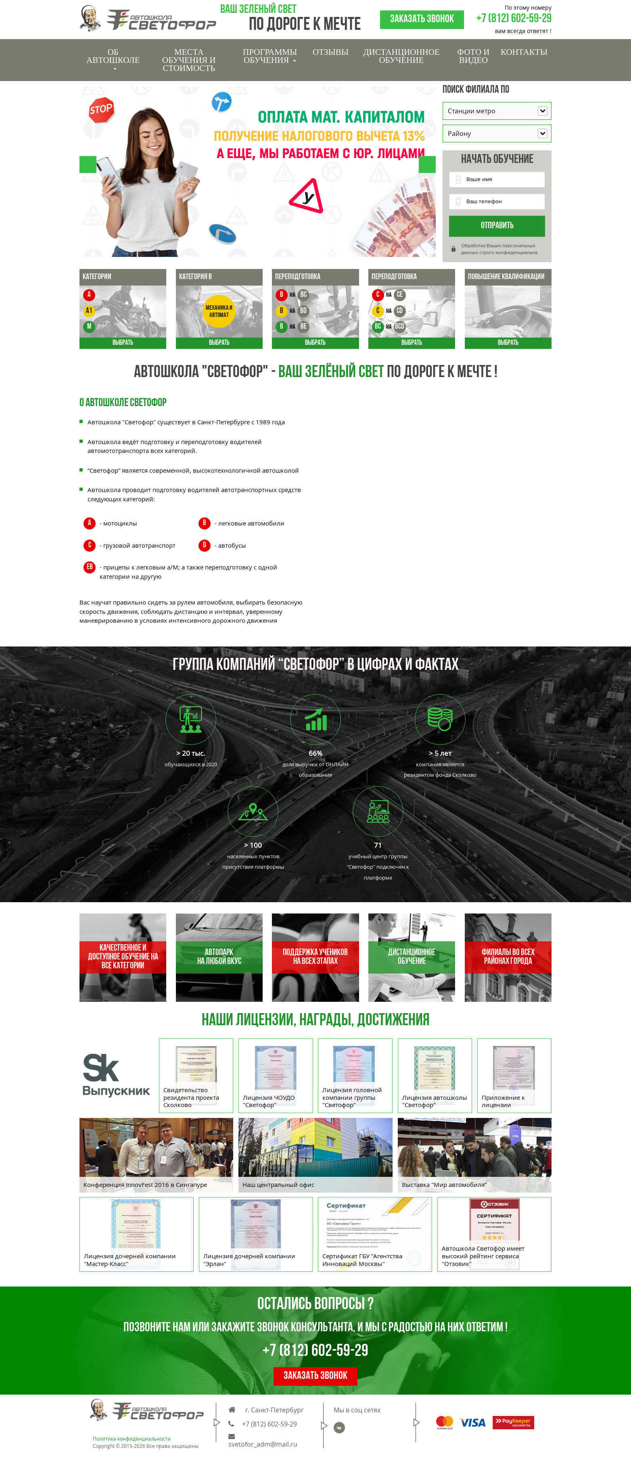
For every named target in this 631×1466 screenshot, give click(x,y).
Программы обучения (270, 56)
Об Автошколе (113, 58)
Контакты (524, 52)
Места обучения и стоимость (189, 60)
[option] (315, 1157)
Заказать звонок (422, 19)
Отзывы (331, 52)
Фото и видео (473, 56)
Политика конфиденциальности (132, 1438)
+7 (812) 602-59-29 (514, 19)
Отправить (497, 226)
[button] (87, 164)
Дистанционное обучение (401, 56)
